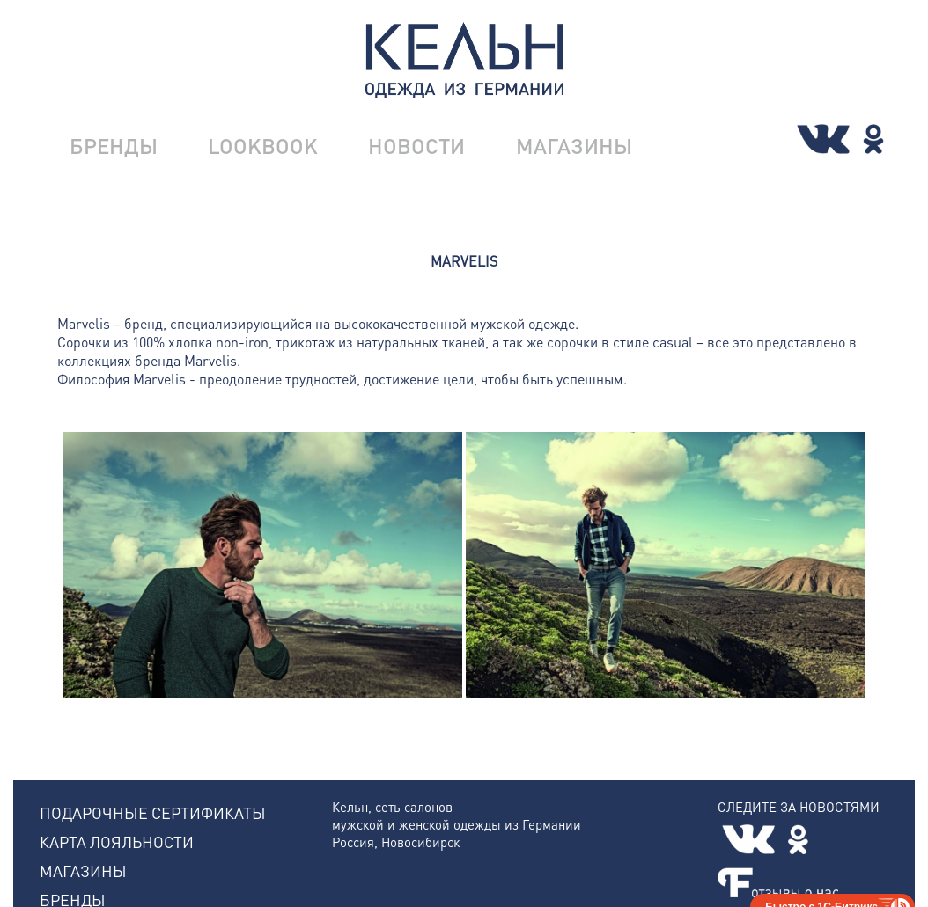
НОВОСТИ (416, 145)
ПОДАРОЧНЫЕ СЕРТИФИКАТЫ (153, 812)
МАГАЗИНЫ (574, 145)
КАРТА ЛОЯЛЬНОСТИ (117, 841)
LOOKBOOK (263, 145)
